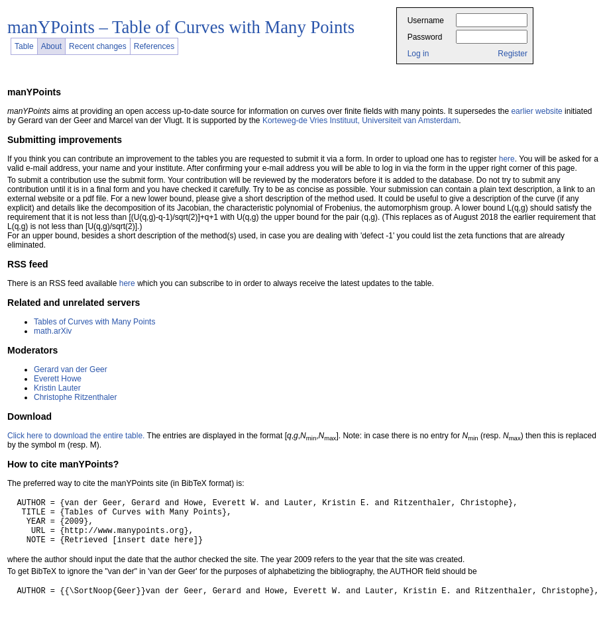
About (51, 46)
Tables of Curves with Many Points (94, 321)
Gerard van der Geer (70, 369)
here (507, 159)
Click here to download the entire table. (75, 435)
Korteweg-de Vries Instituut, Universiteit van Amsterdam (360, 120)
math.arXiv (53, 331)
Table (24, 46)
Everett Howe (58, 378)
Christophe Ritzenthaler (75, 397)
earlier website (536, 111)
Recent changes (98, 46)
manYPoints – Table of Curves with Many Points (181, 27)
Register (512, 53)
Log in (418, 53)
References (154, 46)
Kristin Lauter (57, 388)
